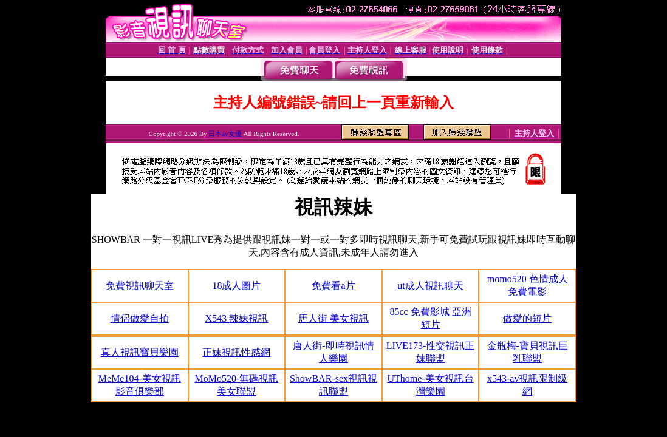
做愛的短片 (527, 318)
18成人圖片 (236, 285)
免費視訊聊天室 (140, 285)
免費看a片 (333, 285)
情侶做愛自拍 (140, 318)
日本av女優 (225, 133)
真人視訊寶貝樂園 (140, 352)
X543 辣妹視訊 (237, 318)
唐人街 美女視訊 (333, 318)
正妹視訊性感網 (236, 352)
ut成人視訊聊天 (430, 285)
